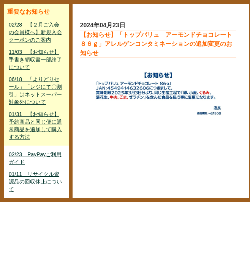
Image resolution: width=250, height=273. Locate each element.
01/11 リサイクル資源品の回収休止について (35, 181)
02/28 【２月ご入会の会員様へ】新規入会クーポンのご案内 (35, 32)
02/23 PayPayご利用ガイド (35, 158)
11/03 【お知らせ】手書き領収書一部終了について (35, 59)
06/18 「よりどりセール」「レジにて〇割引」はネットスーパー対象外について (35, 90)
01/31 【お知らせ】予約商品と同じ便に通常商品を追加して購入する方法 (35, 125)
